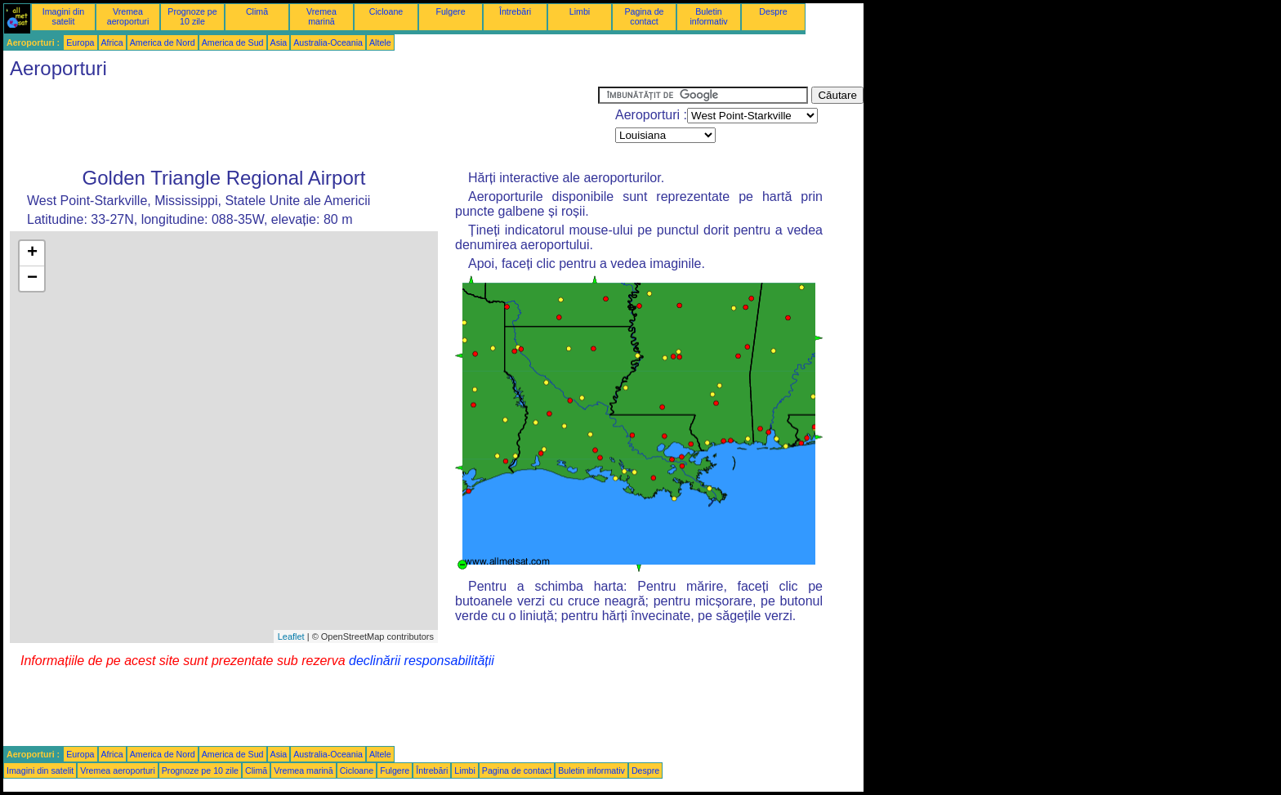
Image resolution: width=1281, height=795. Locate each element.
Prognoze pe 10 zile (191, 16)
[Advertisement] (300, 123)
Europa (80, 42)
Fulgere (450, 11)
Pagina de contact (644, 16)
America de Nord (162, 42)
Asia (279, 42)
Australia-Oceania (328, 42)
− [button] (32, 278)
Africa (112, 42)
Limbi (579, 11)
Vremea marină (321, 16)
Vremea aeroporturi (128, 16)
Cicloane (386, 11)
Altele (380, 42)
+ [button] (32, 253)
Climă (257, 11)
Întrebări (515, 11)
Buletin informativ (708, 16)
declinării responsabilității (421, 661)
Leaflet (291, 636)
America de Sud (233, 42)
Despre (773, 11)
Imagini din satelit (63, 16)
